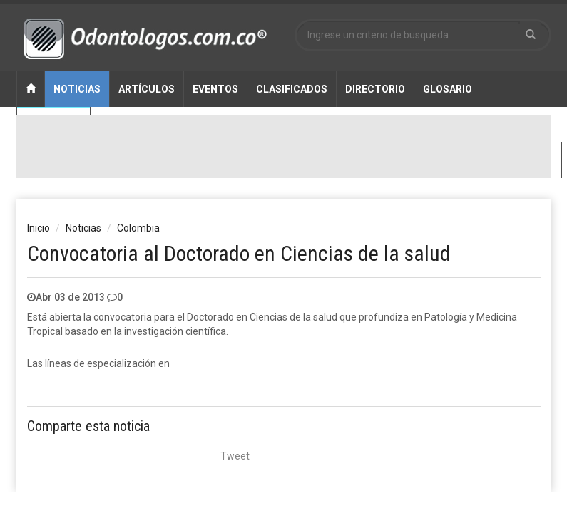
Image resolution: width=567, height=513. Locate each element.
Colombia (138, 228)
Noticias (77, 89)
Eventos (215, 89)
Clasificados (291, 89)
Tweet (235, 456)
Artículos (146, 89)
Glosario (447, 89)
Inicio (38, 228)
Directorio (375, 89)
